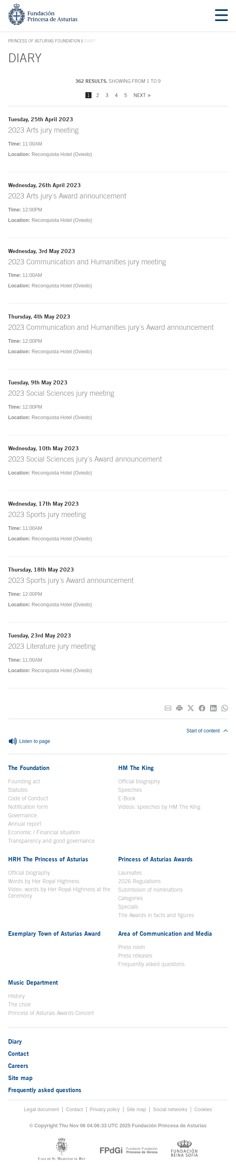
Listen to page (29, 741)
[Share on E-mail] (168, 708)
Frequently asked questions (151, 964)
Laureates (130, 872)
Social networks (170, 1109)
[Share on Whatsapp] (224, 708)
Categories (130, 898)
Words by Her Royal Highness (43, 881)
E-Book (127, 798)
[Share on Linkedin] (213, 708)
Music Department (33, 982)
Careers (18, 1065)
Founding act (24, 781)
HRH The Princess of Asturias (48, 859)
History (16, 996)
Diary (15, 1041)
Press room (131, 947)
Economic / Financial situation (44, 832)
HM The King (136, 767)
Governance (22, 815)
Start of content (207, 731)
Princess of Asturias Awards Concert (51, 1013)
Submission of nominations (150, 889)
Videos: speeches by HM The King (159, 807)
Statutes (18, 790)
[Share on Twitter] (190, 708)
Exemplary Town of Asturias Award (54, 933)
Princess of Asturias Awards (155, 859)
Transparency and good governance (51, 841)
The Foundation (28, 767)
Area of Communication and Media (165, 933)
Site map (20, 1077)
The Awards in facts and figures (156, 915)
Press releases (135, 955)
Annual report (24, 824)
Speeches (130, 790)
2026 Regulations (139, 881)
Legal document (41, 1109)
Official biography (139, 781)
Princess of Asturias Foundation (44, 41)
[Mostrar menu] (221, 15)
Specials (128, 906)
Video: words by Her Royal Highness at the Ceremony (59, 892)
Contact (18, 1053)
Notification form (28, 807)
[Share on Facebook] (202, 708)
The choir (19, 1004)
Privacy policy (105, 1109)
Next (140, 95)
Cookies (203, 1109)
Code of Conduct (28, 798)
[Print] (179, 708)
